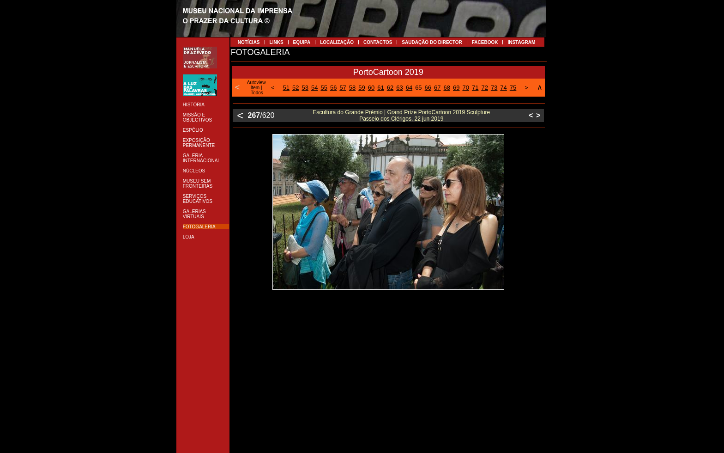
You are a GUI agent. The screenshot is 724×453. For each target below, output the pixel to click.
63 (399, 87)
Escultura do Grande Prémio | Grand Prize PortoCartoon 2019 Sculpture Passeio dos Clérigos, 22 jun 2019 (401, 115)
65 (418, 87)
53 (305, 87)
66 (428, 87)
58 (352, 87)
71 (475, 87)
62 (390, 87)
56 (333, 87)
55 (323, 87)
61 (380, 87)
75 (513, 87)
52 (295, 87)
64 (409, 87)
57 (342, 87)
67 (437, 87)
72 (484, 87)
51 (286, 87)
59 (361, 87)
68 (447, 87)
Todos (257, 92)
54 (314, 87)
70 (465, 87)
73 (494, 87)
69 (456, 87)
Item (255, 87)
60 (371, 87)
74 (503, 87)
